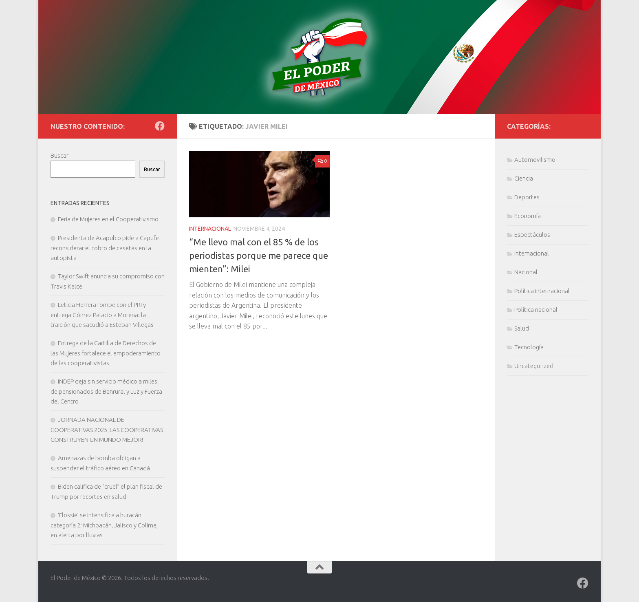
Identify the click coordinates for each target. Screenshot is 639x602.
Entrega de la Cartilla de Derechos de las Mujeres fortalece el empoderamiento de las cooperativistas (106, 353)
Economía (527, 215)
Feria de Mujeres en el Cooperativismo (108, 219)
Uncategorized (533, 365)
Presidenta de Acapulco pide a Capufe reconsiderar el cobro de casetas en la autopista (105, 247)
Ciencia (523, 178)
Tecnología (529, 347)
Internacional (210, 228)
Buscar (59, 155)
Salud (521, 328)
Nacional (526, 272)
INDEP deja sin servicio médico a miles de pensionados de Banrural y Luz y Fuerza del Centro (106, 391)
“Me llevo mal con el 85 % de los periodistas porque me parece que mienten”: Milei (258, 255)
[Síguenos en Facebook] (160, 126)
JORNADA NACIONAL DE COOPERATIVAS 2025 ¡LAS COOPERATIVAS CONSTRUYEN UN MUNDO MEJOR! (107, 429)
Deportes (527, 197)
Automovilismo (534, 159)
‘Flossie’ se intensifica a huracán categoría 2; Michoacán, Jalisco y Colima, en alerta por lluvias (104, 525)
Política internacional (542, 290)
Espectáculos (532, 234)
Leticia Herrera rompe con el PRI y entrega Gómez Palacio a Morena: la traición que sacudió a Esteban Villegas (102, 314)
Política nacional (535, 309)
